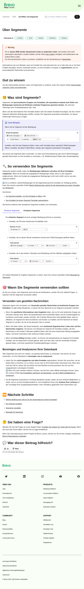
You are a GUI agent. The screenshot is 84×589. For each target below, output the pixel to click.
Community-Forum (8, 538)
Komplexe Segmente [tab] (32, 210)
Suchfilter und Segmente (28, 17)
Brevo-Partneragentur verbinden (14, 436)
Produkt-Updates (48, 538)
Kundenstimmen (7, 533)
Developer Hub (48, 529)
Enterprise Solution (49, 507)
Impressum (6, 575)
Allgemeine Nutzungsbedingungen (13, 570)
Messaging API (48, 502)
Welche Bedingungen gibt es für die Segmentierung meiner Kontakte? (31, 400)
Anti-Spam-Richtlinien (9, 561)
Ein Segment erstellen (14, 404)
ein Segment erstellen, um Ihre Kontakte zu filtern (24, 196)
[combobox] (62, 16)
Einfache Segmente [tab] (12, 210)
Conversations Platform (50, 493)
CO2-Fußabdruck (8, 498)
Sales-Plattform (48, 498)
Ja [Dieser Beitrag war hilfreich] (8, 449)
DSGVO (5, 502)
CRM (14, 17)
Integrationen (47, 542)
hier (36, 429)
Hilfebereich (47, 520)
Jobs (4, 489)
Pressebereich (7, 493)
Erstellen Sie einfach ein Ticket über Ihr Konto (59, 427)
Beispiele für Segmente (14, 412)
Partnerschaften (7, 529)
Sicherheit (5, 507)
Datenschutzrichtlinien (9, 566)
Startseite (6, 17)
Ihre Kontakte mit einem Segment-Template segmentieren (27, 200)
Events (4, 524)
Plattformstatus (48, 533)
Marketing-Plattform (49, 489)
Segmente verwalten (13, 408)
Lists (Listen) (50, 54)
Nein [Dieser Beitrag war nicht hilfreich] (17, 449)
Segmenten (66, 59)
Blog (3, 520)
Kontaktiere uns (48, 524)
